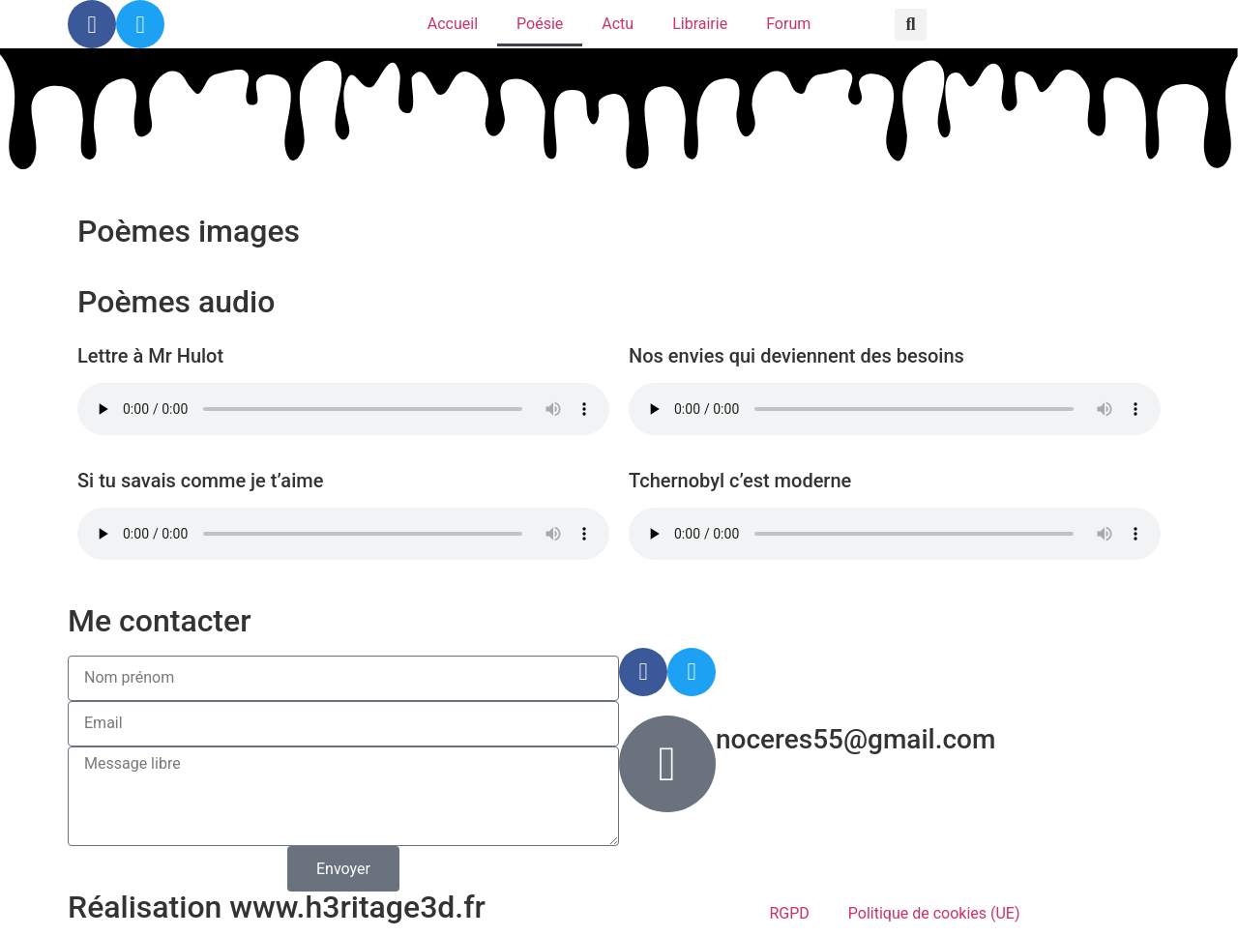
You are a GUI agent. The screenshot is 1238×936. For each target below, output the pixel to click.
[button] (911, 25)
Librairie (699, 24)
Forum (788, 24)
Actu (618, 24)
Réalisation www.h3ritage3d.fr (277, 907)
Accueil (452, 24)
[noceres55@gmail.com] (667, 764)
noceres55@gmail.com (855, 739)
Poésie (539, 24)
